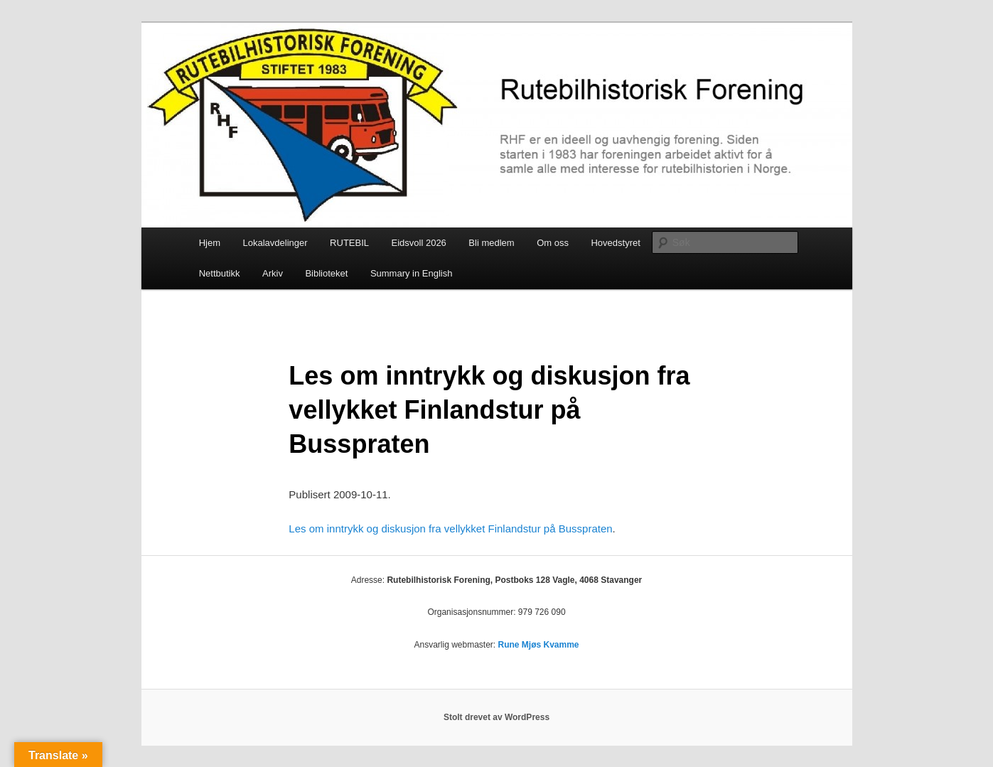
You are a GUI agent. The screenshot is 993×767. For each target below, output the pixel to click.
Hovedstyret (615, 242)
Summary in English (411, 273)
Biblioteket (326, 273)
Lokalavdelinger (275, 242)
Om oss (553, 242)
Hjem (209, 242)
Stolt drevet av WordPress (496, 717)
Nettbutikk (219, 273)
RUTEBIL (349, 242)
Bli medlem (491, 242)
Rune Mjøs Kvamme (538, 645)
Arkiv (272, 273)
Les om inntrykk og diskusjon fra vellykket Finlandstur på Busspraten (450, 528)
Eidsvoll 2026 (419, 242)
